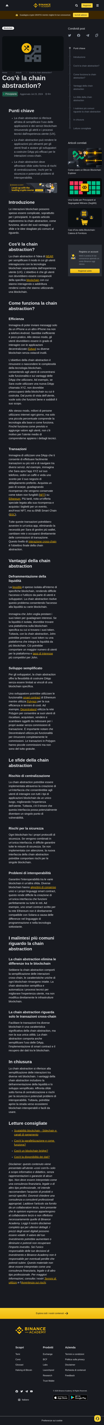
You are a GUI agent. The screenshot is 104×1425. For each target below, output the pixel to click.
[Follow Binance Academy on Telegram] (26, 1391)
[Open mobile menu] (97, 5)
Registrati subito (85, 271)
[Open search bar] (75, 5)
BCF (45, 1359)
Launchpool (48, 1370)
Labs (45, 1365)
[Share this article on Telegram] (87, 35)
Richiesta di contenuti (75, 1370)
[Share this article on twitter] (69, 35)
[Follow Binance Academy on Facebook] (16, 1391)
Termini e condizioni (74, 1354)
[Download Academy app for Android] (78, 1398)
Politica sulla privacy (75, 1359)
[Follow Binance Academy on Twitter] (21, 1391)
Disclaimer (70, 1365)
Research (47, 1375)
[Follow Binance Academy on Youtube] (31, 1391)
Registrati (87, 5)
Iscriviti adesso (81, 15)
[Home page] (42, 5)
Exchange (48, 1354)
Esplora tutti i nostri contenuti (52, 1313)
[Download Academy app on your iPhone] (61, 1398)
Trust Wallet (48, 1381)
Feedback (70, 1375)
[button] (97, 5)
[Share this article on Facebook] (78, 35)
